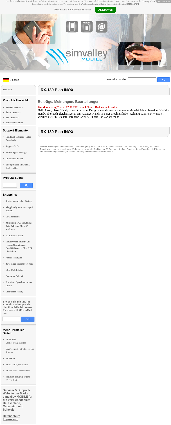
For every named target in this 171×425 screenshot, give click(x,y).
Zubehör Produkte (14, 122)
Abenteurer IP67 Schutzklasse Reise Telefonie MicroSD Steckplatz (19, 226)
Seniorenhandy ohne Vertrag (19, 201)
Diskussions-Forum (14, 158)
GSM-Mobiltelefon (14, 270)
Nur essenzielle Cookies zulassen (72, 9)
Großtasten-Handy (14, 291)
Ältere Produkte (13, 112)
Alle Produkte (12, 117)
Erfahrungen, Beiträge (16, 152)
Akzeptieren (105, 9)
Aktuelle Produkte (14, 107)
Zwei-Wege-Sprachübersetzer (19, 264)
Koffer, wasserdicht (17, 364)
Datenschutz (132, 4)
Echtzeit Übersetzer (18, 370)
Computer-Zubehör (15, 276)
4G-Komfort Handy (15, 235)
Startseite (111, 79)
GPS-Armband (12, 216)
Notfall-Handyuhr (14, 257)
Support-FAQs (12, 146)
